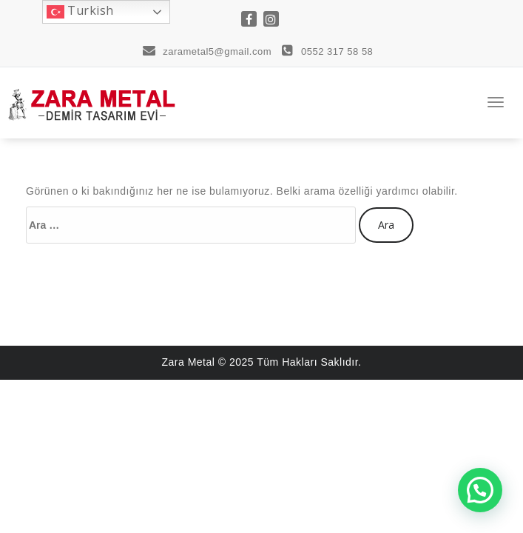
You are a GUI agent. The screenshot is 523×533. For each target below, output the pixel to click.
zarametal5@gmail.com (207, 51)
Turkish (80, 11)
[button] (480, 490)
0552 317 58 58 (327, 51)
